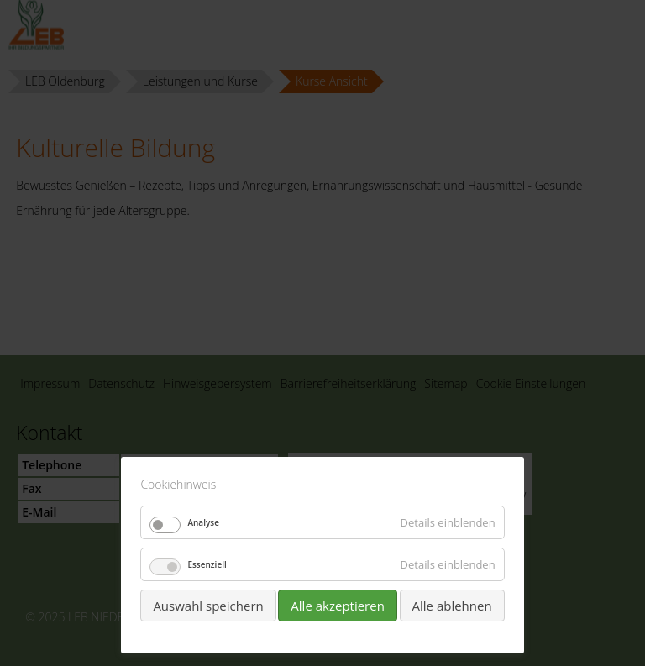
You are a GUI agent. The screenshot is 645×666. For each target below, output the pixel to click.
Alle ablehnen (452, 605)
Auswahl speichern (208, 605)
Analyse (203, 522)
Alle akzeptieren (338, 605)
